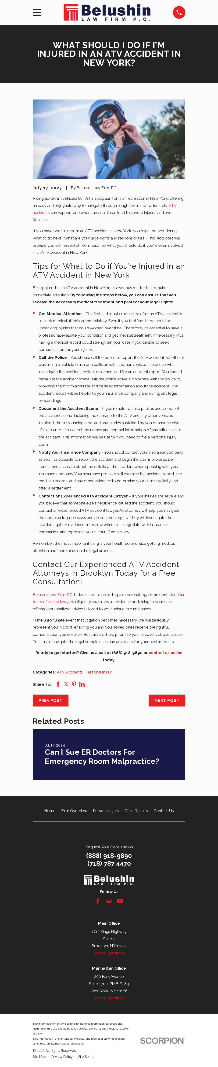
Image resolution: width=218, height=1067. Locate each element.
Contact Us (164, 810)
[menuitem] (39, 1057)
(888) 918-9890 (109, 855)
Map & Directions (109, 953)
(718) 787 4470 (109, 863)
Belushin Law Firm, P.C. (53, 594)
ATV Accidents (70, 672)
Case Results (136, 810)
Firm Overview (74, 810)
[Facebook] (98, 901)
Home (50, 810)
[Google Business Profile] (109, 901)
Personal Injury (99, 672)
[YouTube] (120, 901)
